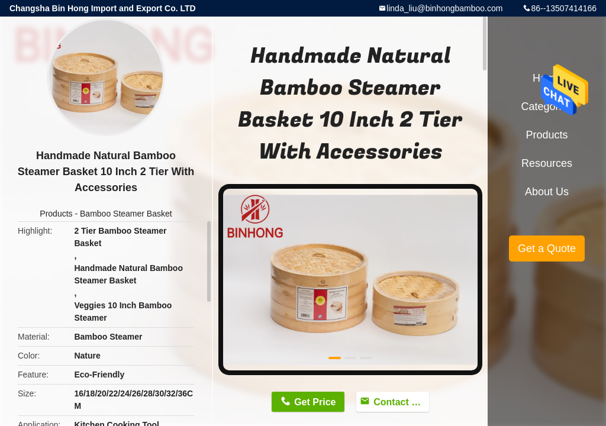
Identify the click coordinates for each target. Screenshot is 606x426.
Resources (546, 163)
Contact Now (401, 402)
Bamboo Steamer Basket (126, 213)
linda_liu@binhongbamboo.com (444, 8)
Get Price (315, 402)
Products (56, 213)
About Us (547, 192)
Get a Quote (547, 248)
